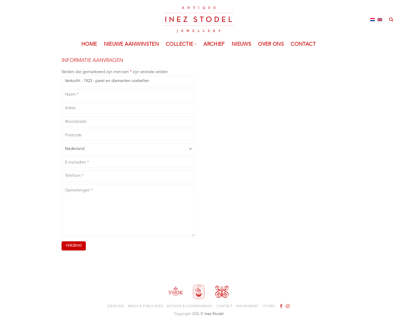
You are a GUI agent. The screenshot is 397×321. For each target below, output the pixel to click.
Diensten (115, 306)
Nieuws (241, 44)
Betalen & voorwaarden (190, 306)
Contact (303, 44)
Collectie (181, 44)
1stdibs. (269, 306)
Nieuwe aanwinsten (131, 44)
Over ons (271, 44)
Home (89, 44)
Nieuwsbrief (247, 306)
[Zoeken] (391, 20)
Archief (214, 44)
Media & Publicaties (146, 306)
